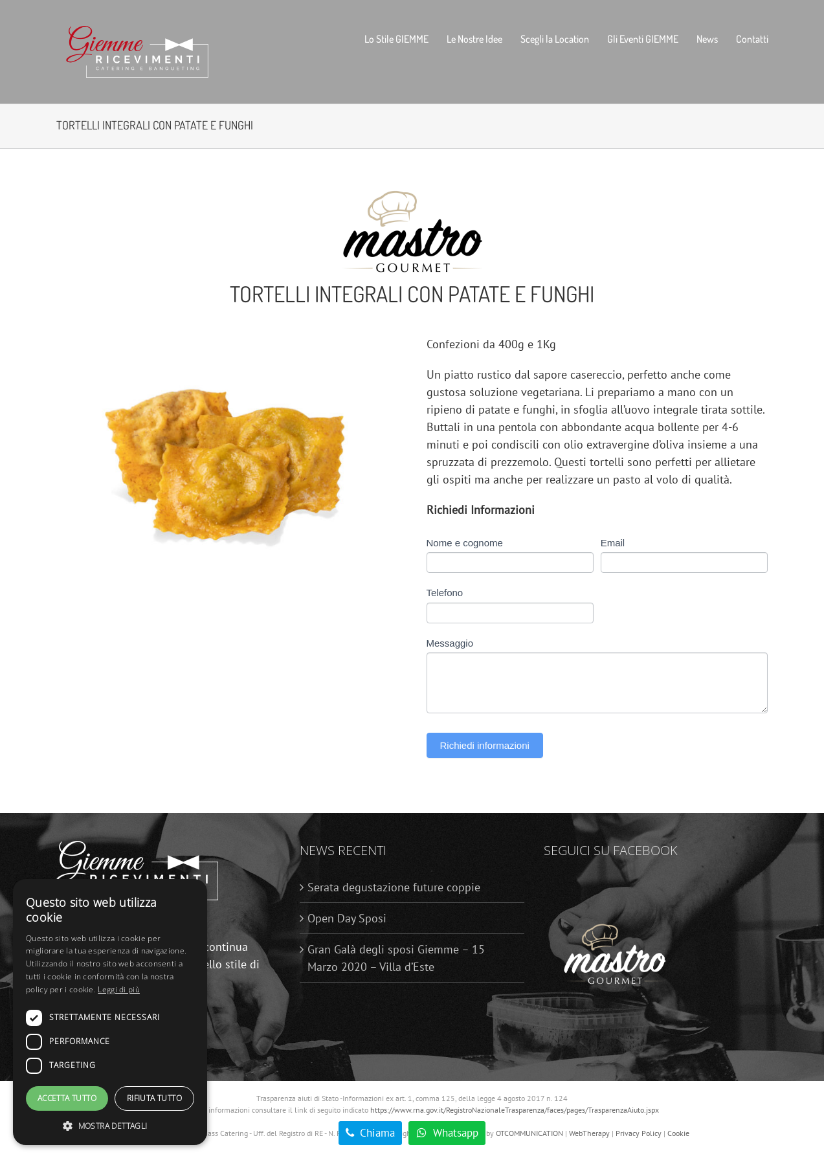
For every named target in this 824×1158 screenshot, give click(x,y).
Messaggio (450, 643)
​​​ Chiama (370, 1133)
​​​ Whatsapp (447, 1133)
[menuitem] (405, 39)
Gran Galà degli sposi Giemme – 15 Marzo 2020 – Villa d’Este (396, 958)
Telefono (445, 592)
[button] (110, 1125)
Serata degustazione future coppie (393, 887)
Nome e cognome (465, 542)
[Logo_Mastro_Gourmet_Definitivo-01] (412, 193)
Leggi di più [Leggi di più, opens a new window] (119, 989)
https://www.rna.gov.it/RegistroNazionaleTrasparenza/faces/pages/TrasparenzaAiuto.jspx (514, 1110)
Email (613, 542)
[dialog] (110, 1012)
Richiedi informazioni (484, 745)
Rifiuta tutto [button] (154, 1098)
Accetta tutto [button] (67, 1098)
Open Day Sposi (346, 918)
